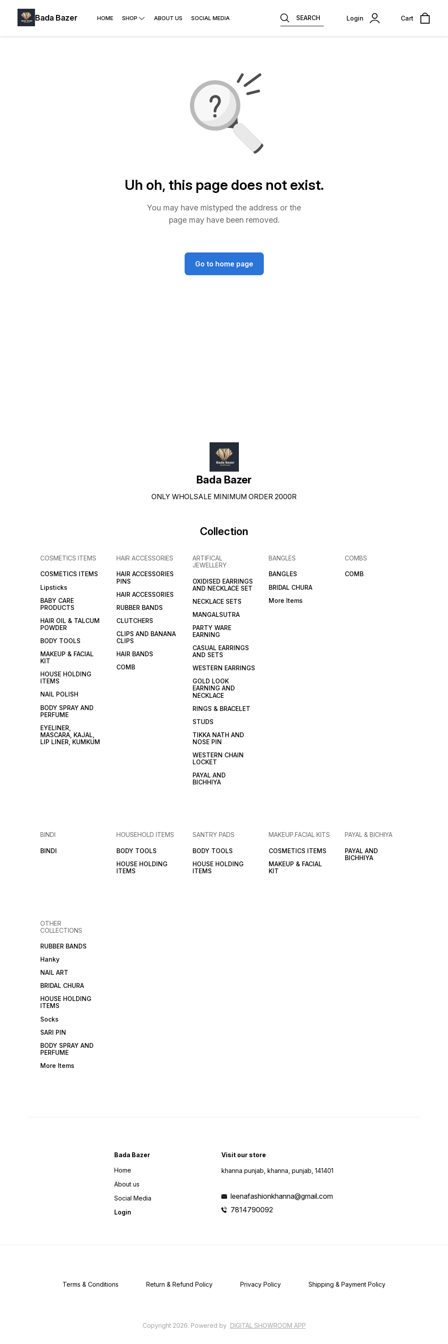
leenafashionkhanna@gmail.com (282, 1196)
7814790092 (252, 1210)
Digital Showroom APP (268, 1325)
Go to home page (224, 263)
